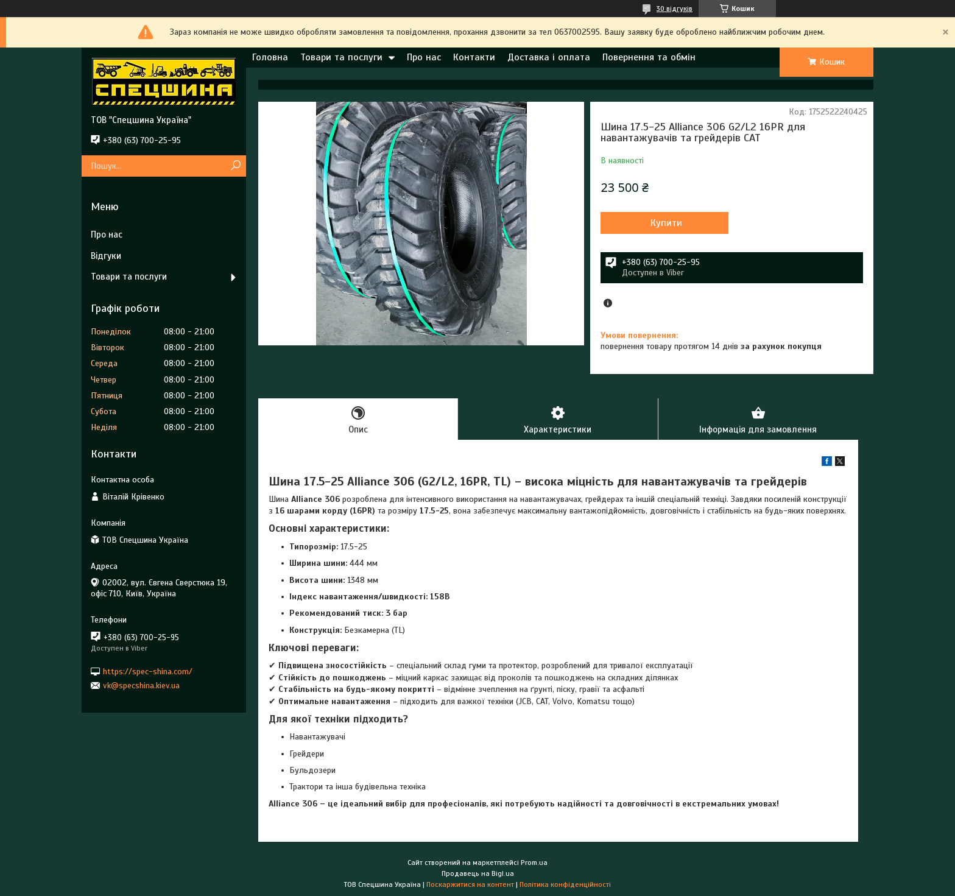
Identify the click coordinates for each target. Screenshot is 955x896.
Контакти (474, 57)
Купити (666, 223)
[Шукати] (235, 166)
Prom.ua (534, 862)
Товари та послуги (341, 57)
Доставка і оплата (548, 57)
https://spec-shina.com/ (147, 671)
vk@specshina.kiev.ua (141, 685)
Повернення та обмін (649, 57)
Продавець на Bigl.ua (478, 873)
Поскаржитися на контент (470, 884)
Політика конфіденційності (565, 884)
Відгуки (106, 255)
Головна (270, 57)
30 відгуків (674, 8)
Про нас (424, 57)
